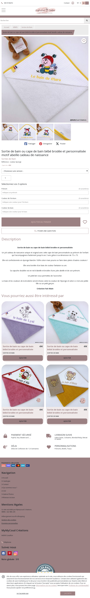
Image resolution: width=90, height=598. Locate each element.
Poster (61, 143)
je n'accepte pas (22, 593)
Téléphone (6, 542)
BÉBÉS (15, 27)
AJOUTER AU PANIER (41, 222)
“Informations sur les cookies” (46, 585)
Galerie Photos (8, 494)
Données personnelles (10, 523)
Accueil (6, 27)
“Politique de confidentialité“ (79, 585)
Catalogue (6, 481)
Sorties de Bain (27, 27)
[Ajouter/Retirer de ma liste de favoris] (84, 222)
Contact (66, 3)
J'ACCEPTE (67, 593)
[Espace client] (73, 3)
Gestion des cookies (9, 520)
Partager (29, 143)
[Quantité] (6, 178)
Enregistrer (45, 143)
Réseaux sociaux (8, 497)
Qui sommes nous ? (9, 488)
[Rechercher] (87, 20)
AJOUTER (22, 358)
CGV (4, 491)
